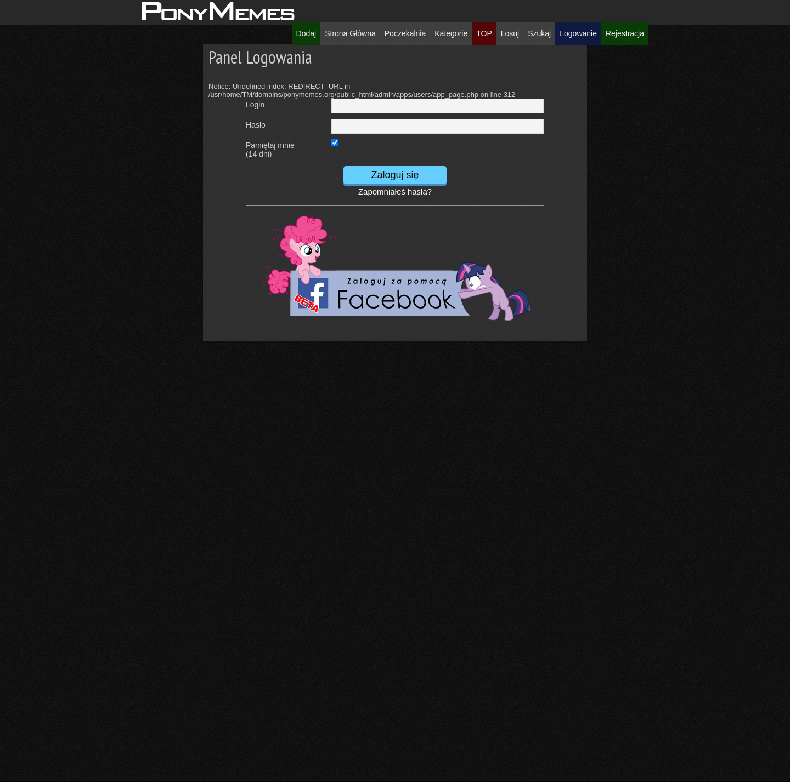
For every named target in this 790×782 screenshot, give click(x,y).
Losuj (510, 33)
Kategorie (451, 33)
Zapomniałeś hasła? (395, 191)
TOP (484, 33)
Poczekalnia (405, 33)
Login (255, 104)
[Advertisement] (98, 208)
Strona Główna (350, 33)
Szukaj (539, 33)
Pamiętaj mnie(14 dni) (270, 148)
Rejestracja (625, 33)
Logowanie (578, 33)
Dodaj (306, 33)
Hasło (256, 125)
